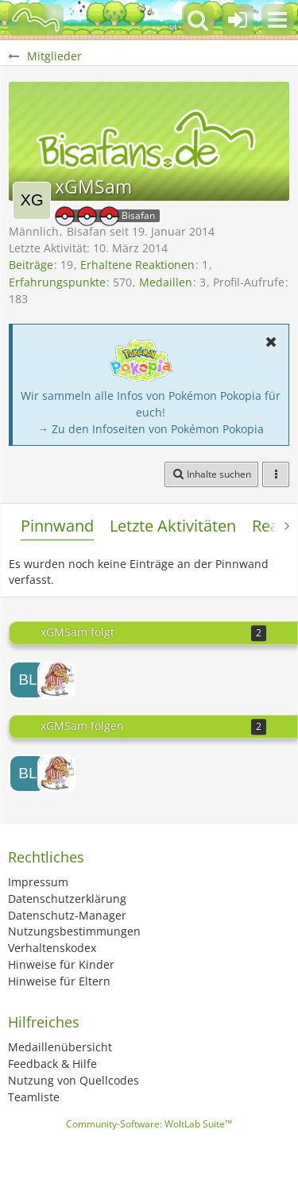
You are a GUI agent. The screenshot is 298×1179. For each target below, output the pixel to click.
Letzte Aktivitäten (173, 525)
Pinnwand (57, 525)
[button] (277, 20)
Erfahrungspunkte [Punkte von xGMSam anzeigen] (57, 282)
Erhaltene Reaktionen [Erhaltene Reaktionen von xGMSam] (137, 264)
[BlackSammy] (28, 680)
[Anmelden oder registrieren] (237, 20)
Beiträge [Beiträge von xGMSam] (31, 264)
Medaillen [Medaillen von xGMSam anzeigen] (165, 282)
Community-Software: (149, 1124)
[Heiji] (56, 680)
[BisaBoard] (36, 20)
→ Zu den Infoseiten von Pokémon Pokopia (150, 428)
